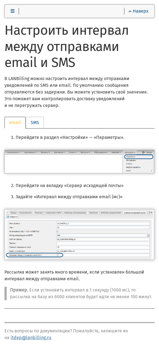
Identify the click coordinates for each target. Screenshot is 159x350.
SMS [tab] (35, 122)
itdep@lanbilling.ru (31, 337)
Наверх (138, 11)
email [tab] (15, 122)
